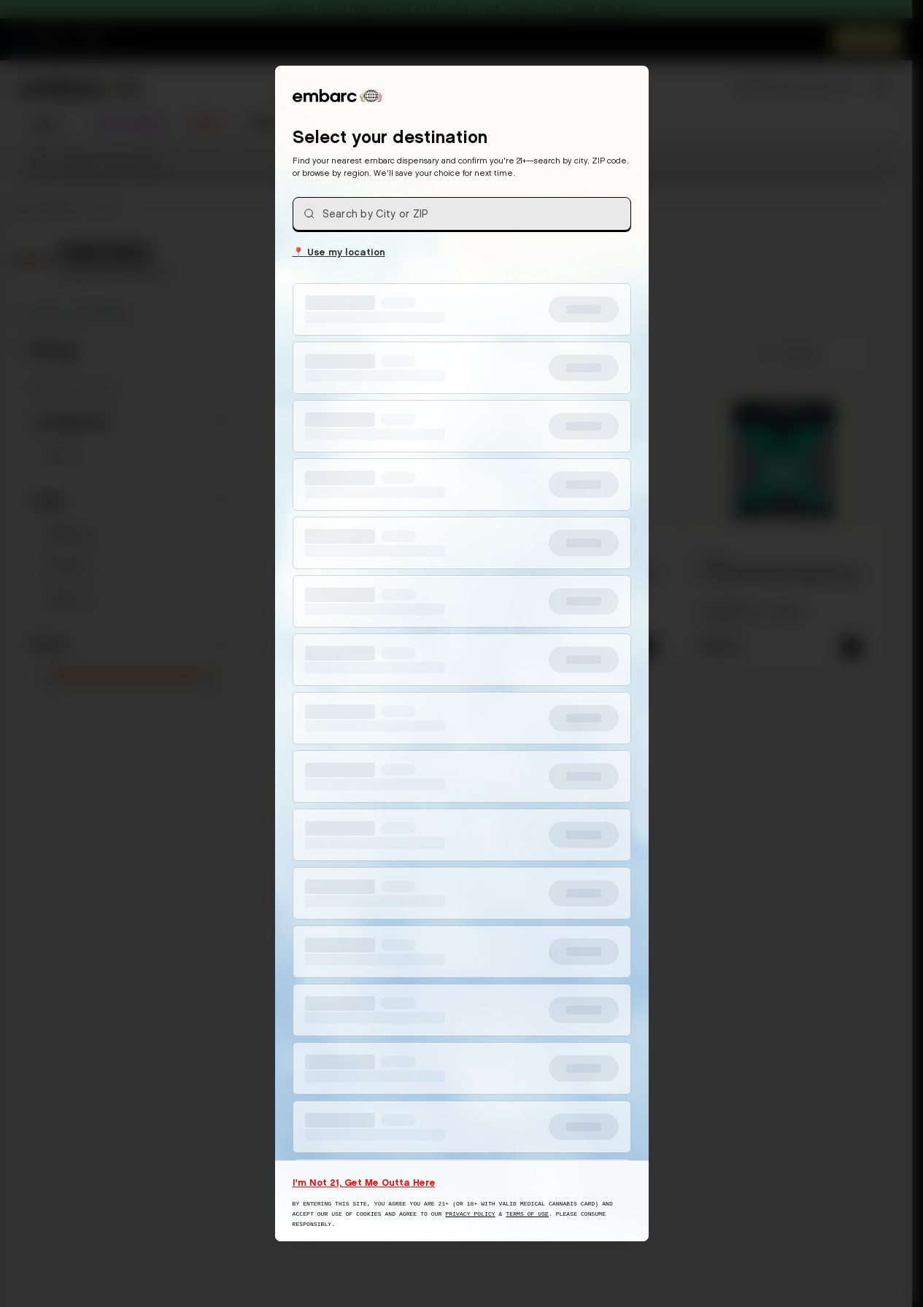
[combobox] (462, 214)
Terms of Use (527, 1214)
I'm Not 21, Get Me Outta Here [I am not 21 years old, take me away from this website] (364, 1182)
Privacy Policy (470, 1214)
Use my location (339, 251)
